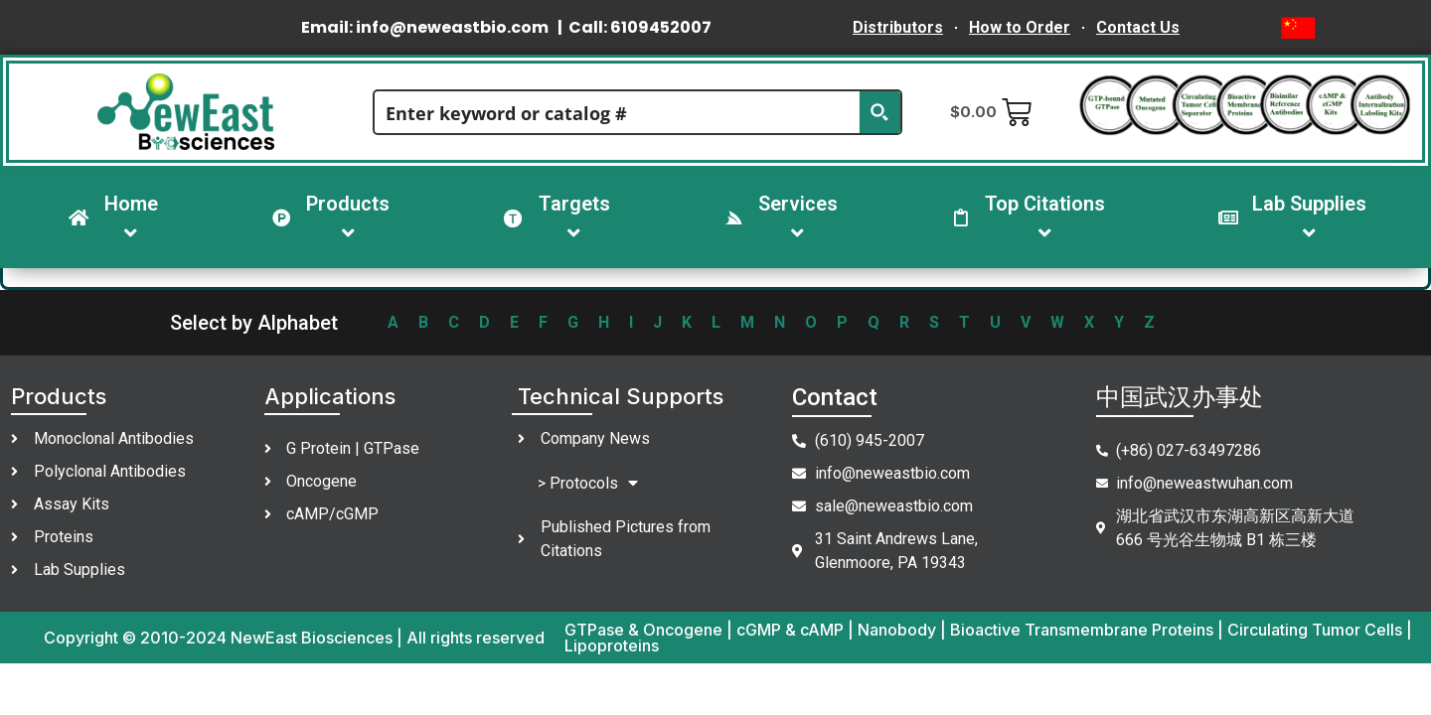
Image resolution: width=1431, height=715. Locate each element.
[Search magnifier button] (879, 112)
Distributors (898, 27)
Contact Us (1138, 27)
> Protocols (588, 483)
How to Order (1019, 27)
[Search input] (618, 112)
